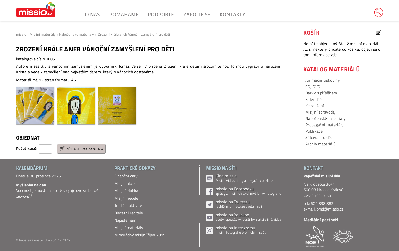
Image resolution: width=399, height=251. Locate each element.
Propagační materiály (324, 125)
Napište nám (125, 220)
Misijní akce (124, 183)
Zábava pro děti (319, 137)
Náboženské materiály (76, 34)
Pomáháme (123, 14)
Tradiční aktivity (128, 205)
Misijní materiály (43, 34)
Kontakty (232, 14)
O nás (92, 14)
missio (21, 34)
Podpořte (161, 14)
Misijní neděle (126, 198)
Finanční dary (126, 176)
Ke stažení (314, 105)
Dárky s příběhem (321, 93)
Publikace (314, 131)
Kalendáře (314, 99)
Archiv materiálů (320, 144)
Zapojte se (196, 14)
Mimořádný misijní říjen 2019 (139, 235)
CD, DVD (312, 86)
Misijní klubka (126, 191)
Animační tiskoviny (322, 80)
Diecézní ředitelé (128, 213)
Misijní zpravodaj (320, 112)
